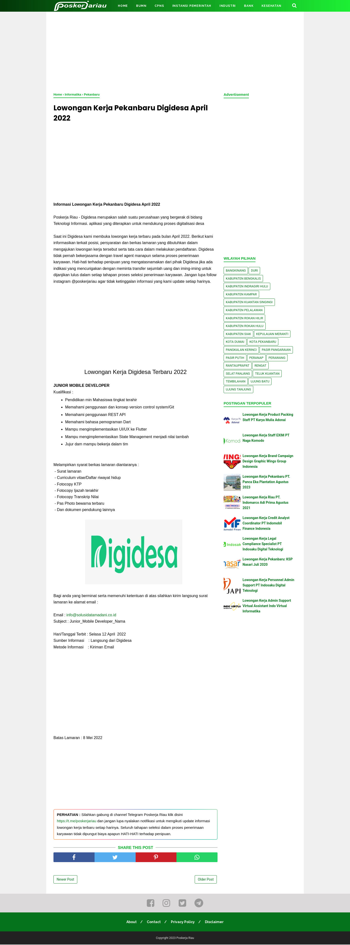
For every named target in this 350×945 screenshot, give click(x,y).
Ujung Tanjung (238, 389)
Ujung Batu (260, 381)
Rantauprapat (237, 365)
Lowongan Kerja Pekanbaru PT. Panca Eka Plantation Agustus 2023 (266, 482)
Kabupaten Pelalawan (244, 310)
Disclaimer (214, 922)
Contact (154, 922)
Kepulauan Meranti (272, 334)
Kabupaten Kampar (241, 294)
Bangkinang (236, 270)
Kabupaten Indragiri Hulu (247, 286)
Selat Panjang (238, 373)
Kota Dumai (235, 342)
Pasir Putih (235, 358)
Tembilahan (235, 381)
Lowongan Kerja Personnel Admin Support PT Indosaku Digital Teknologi (268, 585)
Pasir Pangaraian (276, 350)
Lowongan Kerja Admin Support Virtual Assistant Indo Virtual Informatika (267, 606)
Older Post (206, 880)
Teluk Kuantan (267, 373)
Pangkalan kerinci (241, 350)
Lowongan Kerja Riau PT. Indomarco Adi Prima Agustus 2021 (266, 502)
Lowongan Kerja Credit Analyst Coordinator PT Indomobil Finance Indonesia (266, 523)
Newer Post (65, 880)
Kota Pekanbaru (262, 342)
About (131, 922)
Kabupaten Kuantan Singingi (249, 302)
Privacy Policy (183, 922)
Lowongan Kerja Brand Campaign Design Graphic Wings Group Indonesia (268, 461)
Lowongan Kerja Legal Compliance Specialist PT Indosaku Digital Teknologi (263, 544)
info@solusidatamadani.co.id (91, 615)
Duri (254, 270)
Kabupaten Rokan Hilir (244, 318)
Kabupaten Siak (238, 334)
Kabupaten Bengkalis (243, 278)
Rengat (260, 365)
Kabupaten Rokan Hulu (244, 326)
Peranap (256, 358)
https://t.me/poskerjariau (76, 821)
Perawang (277, 358)
